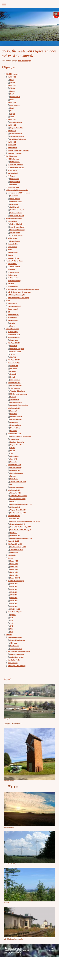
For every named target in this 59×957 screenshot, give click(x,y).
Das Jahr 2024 (12, 102)
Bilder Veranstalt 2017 (14, 360)
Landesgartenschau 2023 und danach (19, 193)
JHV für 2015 (13, 598)
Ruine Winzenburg (13, 252)
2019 (11, 617)
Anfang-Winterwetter (16, 133)
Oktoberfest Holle (15, 428)
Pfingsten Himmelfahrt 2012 (18, 510)
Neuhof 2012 (13, 501)
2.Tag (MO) (13, 357)
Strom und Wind (12, 221)
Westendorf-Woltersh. (16, 122)
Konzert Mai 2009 (15, 578)
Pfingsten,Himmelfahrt (16, 128)
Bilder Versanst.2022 (14, 334)
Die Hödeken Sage (13, 332)
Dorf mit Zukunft (12, 170)
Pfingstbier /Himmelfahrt (17, 391)
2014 (11, 631)
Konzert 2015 (14, 569)
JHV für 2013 (13, 592)
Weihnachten (13, 431)
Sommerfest (13, 411)
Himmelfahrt (13, 414)
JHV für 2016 (13, 600)
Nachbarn (12, 326)
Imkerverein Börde (13, 320)
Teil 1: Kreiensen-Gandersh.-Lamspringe (19, 292)
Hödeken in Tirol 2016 (14, 363)
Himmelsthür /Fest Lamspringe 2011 (20, 527)
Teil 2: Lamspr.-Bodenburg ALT (16, 295)
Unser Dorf (13, 397)
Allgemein (13, 615)
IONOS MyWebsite (10, 953)
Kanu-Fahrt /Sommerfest (17, 442)
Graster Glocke (14, 479)
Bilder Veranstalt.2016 (14, 382)
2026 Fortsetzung (15, 162)
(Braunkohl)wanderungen (17, 640)
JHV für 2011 (13, 586)
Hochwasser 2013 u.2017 (15, 153)
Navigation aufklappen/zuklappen (29, 4)
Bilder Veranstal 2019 (14, 337)
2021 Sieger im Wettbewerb (15, 164)
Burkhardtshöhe (12, 264)
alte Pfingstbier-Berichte (17, 654)
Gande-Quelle (11, 269)
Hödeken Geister (12, 303)
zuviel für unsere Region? (17, 227)
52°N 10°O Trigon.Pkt (14, 266)
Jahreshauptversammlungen (16, 581)
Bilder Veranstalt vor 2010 (15, 544)
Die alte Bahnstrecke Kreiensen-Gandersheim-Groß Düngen (22, 289)
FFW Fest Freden (14, 399)
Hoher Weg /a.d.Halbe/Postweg (16, 666)
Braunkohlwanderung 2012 (18, 513)
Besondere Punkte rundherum (14, 261)
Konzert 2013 (14, 575)
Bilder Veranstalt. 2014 (14, 433)
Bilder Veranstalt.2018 (14, 343)
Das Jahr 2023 (12, 119)
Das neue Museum (15, 241)
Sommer (12, 91)
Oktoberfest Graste (15, 425)
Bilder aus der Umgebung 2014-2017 (18, 150)
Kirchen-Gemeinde (13, 309)
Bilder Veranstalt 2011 (14, 516)
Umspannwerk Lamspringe (17, 230)
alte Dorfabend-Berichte (16, 657)
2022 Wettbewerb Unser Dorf (16, 167)
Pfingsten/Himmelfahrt (16, 445)
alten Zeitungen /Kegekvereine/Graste (19, 651)
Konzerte (10, 558)
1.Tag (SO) (12, 354)
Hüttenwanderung (13, 286)
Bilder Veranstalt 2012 (14, 490)
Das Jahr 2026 (12, 77)
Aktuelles (12, 323)
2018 (11, 620)
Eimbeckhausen (14, 439)
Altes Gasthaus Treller (14, 660)
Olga (11, 484)
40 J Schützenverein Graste (17, 499)
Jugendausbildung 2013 (17, 487)
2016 (11, 626)
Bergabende (13, 368)
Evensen (12, 448)
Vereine (8, 300)
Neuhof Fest (13, 346)
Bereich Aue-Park (15, 199)
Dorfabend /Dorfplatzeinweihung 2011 (21, 538)
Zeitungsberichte (15, 380)
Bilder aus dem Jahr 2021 (17, 215)
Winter (12, 80)
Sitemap (19, 948)
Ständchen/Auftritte (16, 402)
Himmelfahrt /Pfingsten (17, 349)
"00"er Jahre (13, 643)
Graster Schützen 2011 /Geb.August (20, 530)
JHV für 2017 (13, 603)
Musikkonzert (14, 365)
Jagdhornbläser (12, 317)
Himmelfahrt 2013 (15, 470)
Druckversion (10, 948)
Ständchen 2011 (14, 518)
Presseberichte (12, 555)
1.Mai (11, 453)
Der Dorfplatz (11, 176)
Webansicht (50, 950)
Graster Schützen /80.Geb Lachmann (20, 436)
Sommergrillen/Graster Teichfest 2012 (21, 504)
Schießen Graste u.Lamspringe (18, 394)
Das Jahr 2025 (12, 85)
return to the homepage (24, 60)
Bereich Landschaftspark (17, 210)
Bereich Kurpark (14, 207)
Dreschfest (13, 476)
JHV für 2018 (13, 606)
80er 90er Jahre (14, 646)
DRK (9, 312)
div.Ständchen (14, 422)
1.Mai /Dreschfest (15, 388)
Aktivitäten (13, 371)
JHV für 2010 (13, 583)
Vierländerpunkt (12, 275)
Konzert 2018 (14, 566)
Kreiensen (10, 255)
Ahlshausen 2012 (15, 507)
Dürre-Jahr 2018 (12, 147)
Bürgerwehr (13, 374)
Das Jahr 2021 (12, 130)
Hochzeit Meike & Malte (16, 473)
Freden (10, 249)
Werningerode (14, 340)
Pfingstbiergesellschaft (14, 306)
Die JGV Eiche (13, 184)
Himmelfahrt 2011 (15, 535)
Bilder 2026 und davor (12, 74)
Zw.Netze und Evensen (16, 235)
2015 (11, 629)
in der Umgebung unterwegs (14, 218)
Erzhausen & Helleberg (14, 281)
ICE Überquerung (15, 232)
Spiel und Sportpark (16, 213)
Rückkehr (13, 377)
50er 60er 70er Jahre (16, 649)
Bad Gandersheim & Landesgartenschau (17, 190)
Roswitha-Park (14, 204)
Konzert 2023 (14, 561)
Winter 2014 (13, 459)
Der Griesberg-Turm (13, 278)
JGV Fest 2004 (14, 552)
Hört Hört (12, 450)
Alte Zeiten (9, 634)
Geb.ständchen (14, 456)
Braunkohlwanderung (16, 385)
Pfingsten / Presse (15, 351)
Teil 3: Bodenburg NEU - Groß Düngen (18, 297)
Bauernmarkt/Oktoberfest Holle (19, 405)
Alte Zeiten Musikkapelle (15, 637)
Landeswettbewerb (13, 173)
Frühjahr (12, 82)
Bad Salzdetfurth (12, 238)
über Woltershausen (11, 156)
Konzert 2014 (14, 572)
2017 (11, 623)
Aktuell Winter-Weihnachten (18, 139)
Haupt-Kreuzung (12, 663)
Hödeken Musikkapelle (12, 329)
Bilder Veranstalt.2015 (14, 408)
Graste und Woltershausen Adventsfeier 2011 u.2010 (25, 521)
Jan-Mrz (12, 116)
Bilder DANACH (14, 196)
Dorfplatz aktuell (14, 179)
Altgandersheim (12, 247)
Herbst (12, 94)
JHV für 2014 (13, 595)
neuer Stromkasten (13, 187)
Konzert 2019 (14, 564)
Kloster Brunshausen (16, 201)
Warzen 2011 (13, 532)
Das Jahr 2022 (12, 125)
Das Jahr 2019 (12, 145)
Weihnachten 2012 (15, 493)
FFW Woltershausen (13, 314)
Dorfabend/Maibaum (16, 416)
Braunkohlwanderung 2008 (18, 547)
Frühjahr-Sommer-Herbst (17, 136)
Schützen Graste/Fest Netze (18, 481)
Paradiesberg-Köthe (13, 272)
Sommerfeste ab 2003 (16, 549)
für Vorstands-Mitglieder (15, 612)
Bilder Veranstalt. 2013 (14, 464)
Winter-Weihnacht (15, 105)
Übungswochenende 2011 (17, 524)
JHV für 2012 (13, 589)
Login (52, 948)
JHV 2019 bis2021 (15, 609)
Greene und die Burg (14, 258)
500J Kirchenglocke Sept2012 (18, 496)
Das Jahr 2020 (12, 142)
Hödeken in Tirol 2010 (14, 541)
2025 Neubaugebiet (13, 159)
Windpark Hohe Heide (16, 224)
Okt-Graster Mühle (15, 97)
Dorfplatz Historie (15, 182)
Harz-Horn (11, 283)
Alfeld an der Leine (13, 244)
